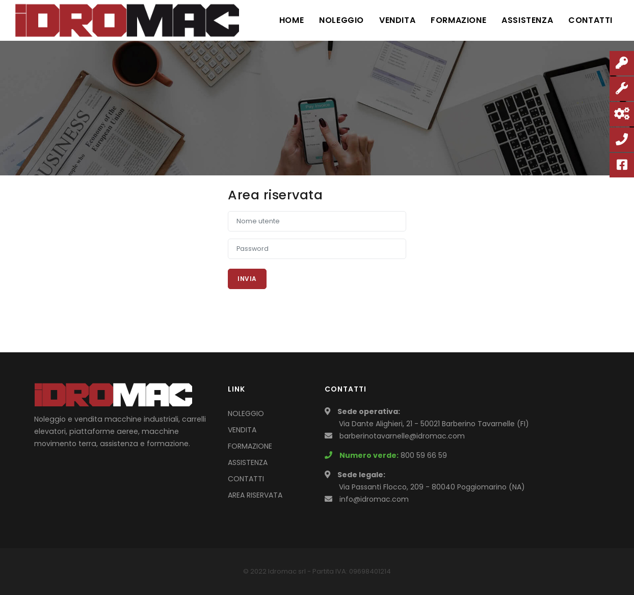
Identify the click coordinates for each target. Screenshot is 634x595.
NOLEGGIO (246, 413)
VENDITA (242, 430)
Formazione (458, 20)
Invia (247, 278)
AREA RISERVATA (255, 495)
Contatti (590, 20)
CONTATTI (246, 479)
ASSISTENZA (248, 462)
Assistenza (527, 20)
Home (291, 20)
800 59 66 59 (424, 455)
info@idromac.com (374, 499)
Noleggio (341, 20)
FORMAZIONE (250, 446)
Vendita (397, 20)
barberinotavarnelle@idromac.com (402, 436)
